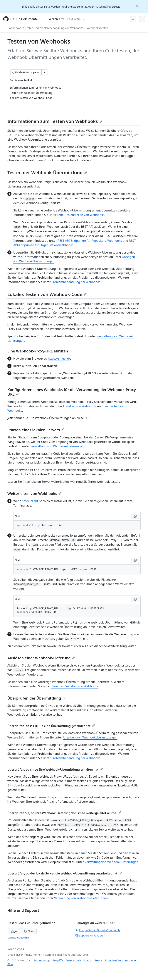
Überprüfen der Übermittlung (36, 698)
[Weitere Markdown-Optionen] (44, 72)
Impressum (41, 960)
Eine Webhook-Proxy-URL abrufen (40, 351)
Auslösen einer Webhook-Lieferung (41, 657)
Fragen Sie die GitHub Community (97, 930)
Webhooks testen (97, 28)
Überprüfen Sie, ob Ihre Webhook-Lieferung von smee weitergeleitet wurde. (64, 813)
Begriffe (58, 960)
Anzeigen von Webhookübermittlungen (90, 737)
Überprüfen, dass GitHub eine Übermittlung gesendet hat (51, 726)
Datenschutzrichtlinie (18, 937)
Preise (98, 960)
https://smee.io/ (59, 359)
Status (88, 960)
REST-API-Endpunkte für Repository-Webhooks (90, 241)
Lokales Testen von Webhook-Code (47, 294)
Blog (10, 964)
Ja (14, 931)
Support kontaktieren (90, 935)
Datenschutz (73, 960)
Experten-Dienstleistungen (121, 960)
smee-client (30, 501)
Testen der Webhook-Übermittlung (47, 172)
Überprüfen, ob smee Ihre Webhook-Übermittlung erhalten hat (55, 769)
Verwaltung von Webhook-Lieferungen (57, 446)
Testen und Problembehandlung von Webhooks (54, 28)
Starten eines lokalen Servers (35, 429)
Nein (28, 931)
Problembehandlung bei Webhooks (75, 282)
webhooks (15, 28)
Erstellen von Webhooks (79, 406)
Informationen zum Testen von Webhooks (54, 121)
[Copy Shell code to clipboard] (135, 516)
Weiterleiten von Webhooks (34, 493)
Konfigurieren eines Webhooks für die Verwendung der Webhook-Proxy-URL (72, 392)
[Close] (137, 6)
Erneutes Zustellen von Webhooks (80, 215)
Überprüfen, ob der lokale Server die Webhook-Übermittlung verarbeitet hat (64, 873)
